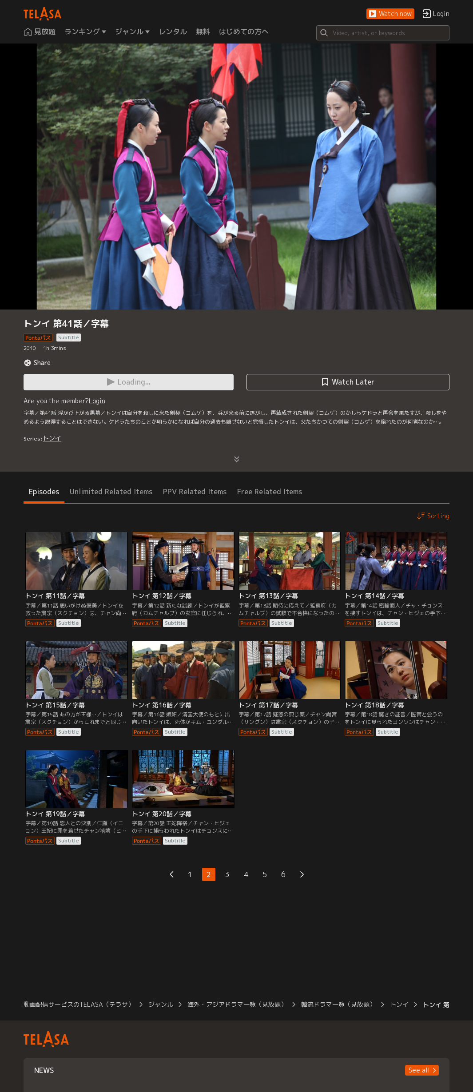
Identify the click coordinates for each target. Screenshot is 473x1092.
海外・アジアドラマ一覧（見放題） (237, 1004)
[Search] (382, 32)
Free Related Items (269, 491)
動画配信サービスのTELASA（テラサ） (79, 1004)
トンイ (52, 438)
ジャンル (160, 1004)
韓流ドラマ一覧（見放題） (338, 1004)
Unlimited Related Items (111, 491)
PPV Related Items (195, 491)
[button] (390, 14)
